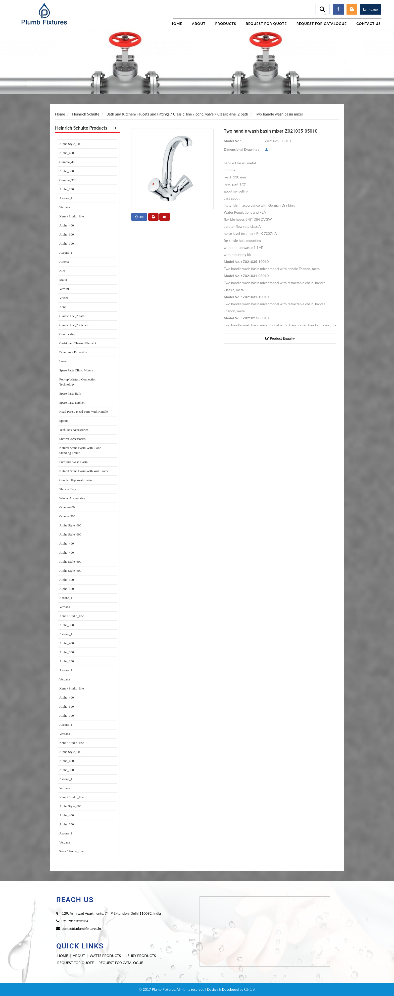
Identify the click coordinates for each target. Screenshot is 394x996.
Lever (63, 361)
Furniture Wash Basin (73, 462)
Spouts (63, 421)
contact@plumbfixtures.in (81, 928)
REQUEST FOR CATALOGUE (120, 963)
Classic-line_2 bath (71, 316)
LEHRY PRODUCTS (141, 955)
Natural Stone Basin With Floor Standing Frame (80, 450)
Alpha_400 (66, 153)
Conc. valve (67, 334)
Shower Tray (67, 489)
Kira (62, 271)
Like (139, 217)
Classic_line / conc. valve (193, 114)
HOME (62, 955)
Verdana (64, 207)
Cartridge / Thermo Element (77, 343)
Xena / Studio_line (71, 216)
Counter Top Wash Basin (75, 480)
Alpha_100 (66, 189)
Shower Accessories (72, 439)
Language (370, 9)
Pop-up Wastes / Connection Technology (77, 381)
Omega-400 (67, 507)
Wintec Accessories (72, 498)
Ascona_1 (65, 198)
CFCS (249, 989)
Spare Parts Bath (70, 393)
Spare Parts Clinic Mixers (76, 370)
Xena (62, 307)
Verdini (64, 289)
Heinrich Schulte (85, 114)
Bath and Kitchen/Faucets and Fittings (137, 114)
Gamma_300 (67, 180)
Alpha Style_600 (70, 144)
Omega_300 (67, 516)
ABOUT (79, 955)
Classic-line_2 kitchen (73, 325)
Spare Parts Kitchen (72, 402)
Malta (63, 280)
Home (60, 114)
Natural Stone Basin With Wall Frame (84, 471)
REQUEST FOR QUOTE (75, 963)
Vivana (64, 298)
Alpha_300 (66, 171)
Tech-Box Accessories (73, 430)
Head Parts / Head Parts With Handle (83, 411)
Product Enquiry (280, 338)
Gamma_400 (67, 162)
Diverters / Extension (73, 352)
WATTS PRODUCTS (105, 955)
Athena (64, 261)
